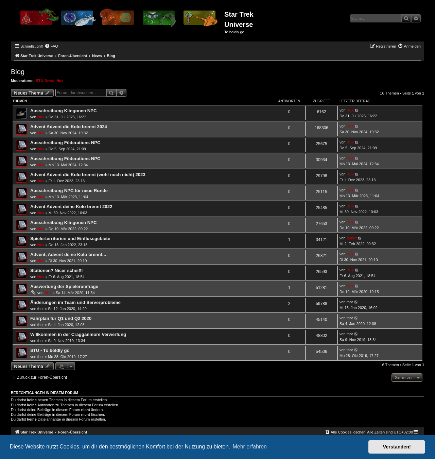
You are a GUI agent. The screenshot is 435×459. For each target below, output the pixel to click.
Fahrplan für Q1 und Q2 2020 (60, 318)
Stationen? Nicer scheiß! (56, 270)
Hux (60, 81)
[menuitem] (51, 46)
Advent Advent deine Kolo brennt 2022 (71, 206)
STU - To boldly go (50, 350)
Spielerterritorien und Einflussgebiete (70, 238)
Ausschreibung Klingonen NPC (63, 110)
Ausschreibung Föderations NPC (65, 142)
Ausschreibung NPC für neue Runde (69, 190)
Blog (17, 71)
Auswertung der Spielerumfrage (64, 286)
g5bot (352, 238)
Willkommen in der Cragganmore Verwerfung (78, 334)
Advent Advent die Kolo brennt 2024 (68, 126)
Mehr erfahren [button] (249, 446)
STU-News (45, 81)
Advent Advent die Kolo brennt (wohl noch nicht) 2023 (87, 174)
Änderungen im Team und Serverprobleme (75, 302)
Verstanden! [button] (397, 446)
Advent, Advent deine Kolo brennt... (68, 254)
